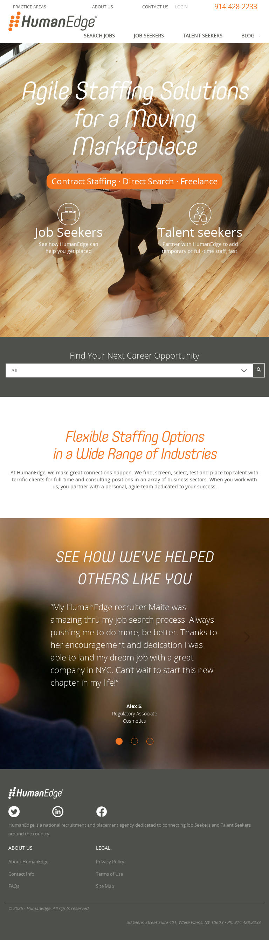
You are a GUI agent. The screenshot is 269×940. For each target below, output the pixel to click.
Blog (247, 35)
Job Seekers (149, 35)
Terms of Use (109, 874)
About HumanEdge (28, 861)
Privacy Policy (110, 861)
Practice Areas (29, 7)
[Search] (259, 370)
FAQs (13, 886)
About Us (102, 7)
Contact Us (155, 7)
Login (181, 7)
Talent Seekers (202, 35)
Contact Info (21, 874)
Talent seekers (200, 222)
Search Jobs (99, 35)
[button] (20, 635)
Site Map (105, 886)
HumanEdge (60, 21)
